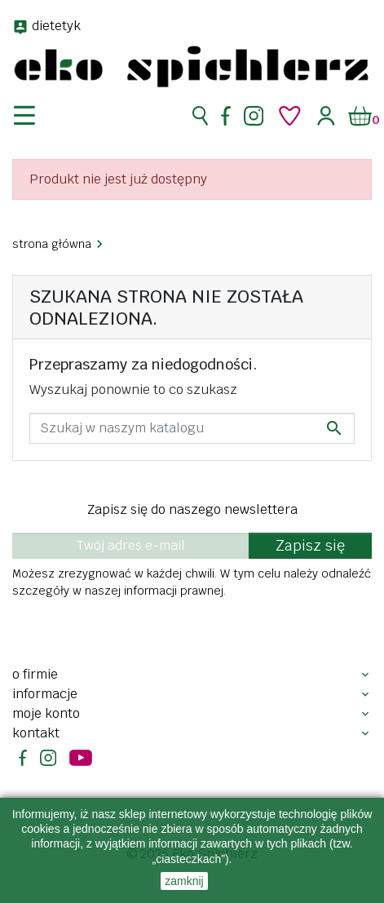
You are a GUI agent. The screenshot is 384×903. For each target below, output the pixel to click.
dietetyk (56, 25)
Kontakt (36, 732)
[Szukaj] (192, 428)
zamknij (184, 881)
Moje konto (46, 713)
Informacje (44, 693)
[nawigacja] (34, 116)
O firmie (35, 674)
